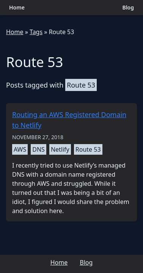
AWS (20, 149)
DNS (38, 149)
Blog (128, 7)
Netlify (60, 149)
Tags (36, 32)
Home (17, 7)
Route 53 (61, 32)
